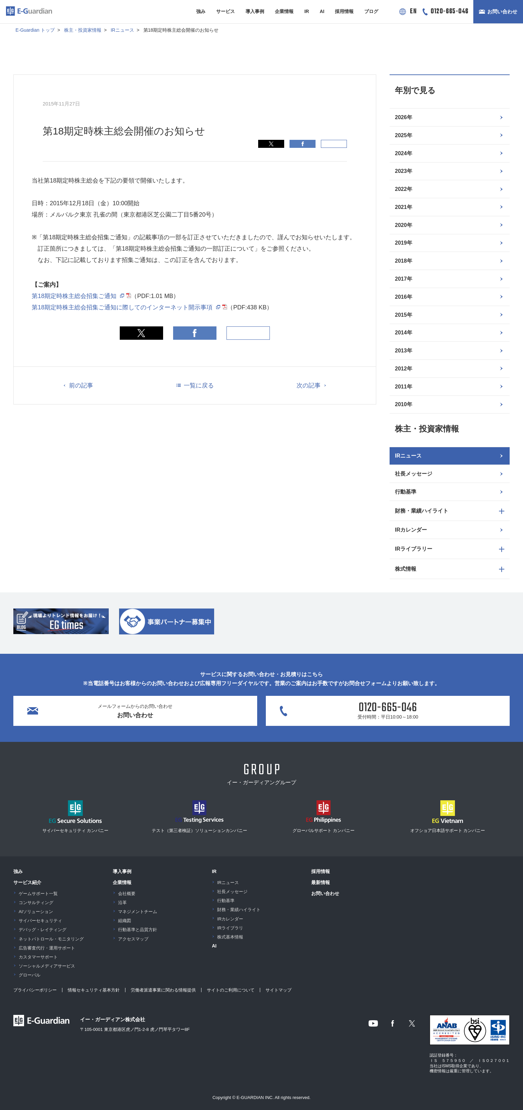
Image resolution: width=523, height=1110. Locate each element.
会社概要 (126, 893)
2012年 (403, 368)
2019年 (403, 243)
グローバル (29, 975)
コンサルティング (36, 902)
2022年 (403, 189)
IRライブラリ (230, 927)
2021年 (403, 207)
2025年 (403, 135)
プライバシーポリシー (35, 990)
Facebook (303, 144)
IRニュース (122, 30)
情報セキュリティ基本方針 (94, 990)
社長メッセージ (413, 474)
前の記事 (81, 385)
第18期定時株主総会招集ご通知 (74, 296)
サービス (225, 11)
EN (413, 11)
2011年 (403, 386)
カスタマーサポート (38, 956)
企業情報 (284, 11)
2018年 (403, 261)
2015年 (403, 315)
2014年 (403, 332)
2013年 (403, 350)
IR (306, 11)
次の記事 (309, 385)
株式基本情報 (230, 936)
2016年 (403, 297)
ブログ (371, 11)
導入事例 (254, 11)
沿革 (122, 902)
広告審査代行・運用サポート (47, 947)
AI (322, 11)
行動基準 (405, 492)
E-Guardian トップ (34, 30)
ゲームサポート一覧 (38, 893)
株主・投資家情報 (82, 30)
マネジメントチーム (137, 911)
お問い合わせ (502, 11)
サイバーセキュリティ (40, 920)
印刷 (334, 144)
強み (200, 11)
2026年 (403, 117)
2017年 (403, 279)
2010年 (403, 404)
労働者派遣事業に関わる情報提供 (163, 990)
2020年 (403, 225)
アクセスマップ (133, 938)
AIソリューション (36, 911)
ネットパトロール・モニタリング (51, 938)
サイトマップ (279, 990)
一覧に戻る (199, 385)
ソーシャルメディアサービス (47, 965)
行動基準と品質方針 (137, 929)
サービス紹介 (27, 882)
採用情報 (344, 11)
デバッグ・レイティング (42, 929)
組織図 (124, 920)
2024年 (403, 153)
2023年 (403, 171)
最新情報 (320, 882)
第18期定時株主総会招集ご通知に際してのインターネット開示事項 (122, 307)
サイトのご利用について (230, 990)
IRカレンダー (411, 530)
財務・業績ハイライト (238, 909)
